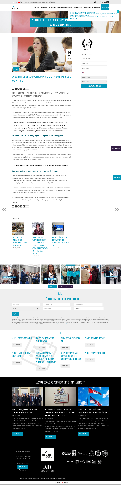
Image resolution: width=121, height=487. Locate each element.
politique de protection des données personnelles (65, 323)
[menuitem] (13, 2)
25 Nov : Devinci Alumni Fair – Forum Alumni (22, 354)
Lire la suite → (17, 434)
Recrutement (23, 470)
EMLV (34, 108)
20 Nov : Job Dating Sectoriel (95, 338)
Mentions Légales (62, 478)
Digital (26, 84)
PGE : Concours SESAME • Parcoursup (31, 2)
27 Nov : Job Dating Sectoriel (95, 353)
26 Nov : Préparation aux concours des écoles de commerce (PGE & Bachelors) (71, 356)
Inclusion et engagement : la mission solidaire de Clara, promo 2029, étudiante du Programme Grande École (60, 412)
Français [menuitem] (57, 482)
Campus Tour (23, 467)
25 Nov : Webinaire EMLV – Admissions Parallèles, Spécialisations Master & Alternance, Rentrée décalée (46, 357)
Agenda (48, 2)
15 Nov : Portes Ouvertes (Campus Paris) (45, 339)
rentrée (30, 84)
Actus (43, 2)
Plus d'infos (16, 345)
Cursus (15, 69)
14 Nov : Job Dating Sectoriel (22, 338)
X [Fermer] (117, 11)
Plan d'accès (54, 478)
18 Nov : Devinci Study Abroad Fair (71, 339)
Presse (53, 2)
